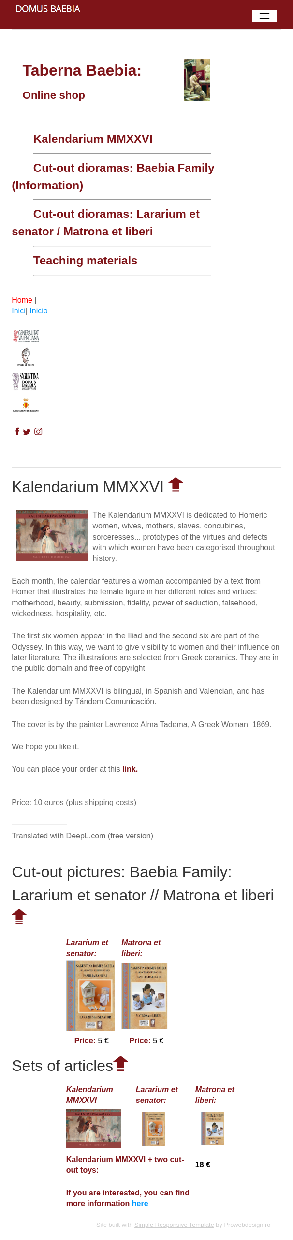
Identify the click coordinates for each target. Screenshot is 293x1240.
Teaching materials (85, 260)
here (140, 1203)
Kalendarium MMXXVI (93, 138)
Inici (18, 311)
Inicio (38, 311)
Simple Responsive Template (174, 1224)
